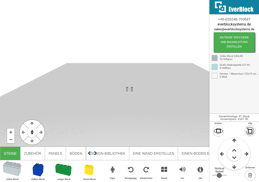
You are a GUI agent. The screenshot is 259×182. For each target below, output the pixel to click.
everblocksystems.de (234, 24)
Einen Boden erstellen (205, 153)
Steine (10, 153)
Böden (76, 153)
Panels (55, 153)
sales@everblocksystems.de (234, 29)
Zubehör (32, 153)
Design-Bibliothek (107, 153)
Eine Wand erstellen (153, 153)
